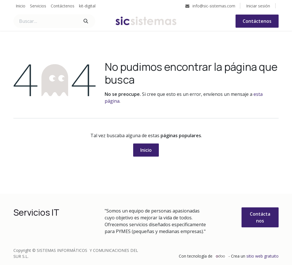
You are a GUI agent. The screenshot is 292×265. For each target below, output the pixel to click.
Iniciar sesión (258, 6)
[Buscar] (85, 21)
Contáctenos (257, 21)
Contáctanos (260, 217)
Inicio (146, 150)
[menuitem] (20, 6)
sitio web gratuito (262, 256)
